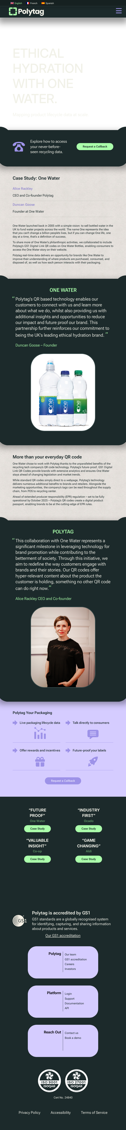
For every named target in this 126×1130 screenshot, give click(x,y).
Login (68, 993)
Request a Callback (95, 146)
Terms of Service (94, 1112)
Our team (70, 954)
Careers (69, 964)
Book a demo (73, 1038)
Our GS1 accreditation (62, 935)
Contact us (71, 1033)
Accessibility (61, 1112)
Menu (118, 10)
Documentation (74, 1003)
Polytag (26, 12)
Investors (70, 969)
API (67, 1008)
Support (69, 998)
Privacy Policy (29, 1112)
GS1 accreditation (76, 959)
